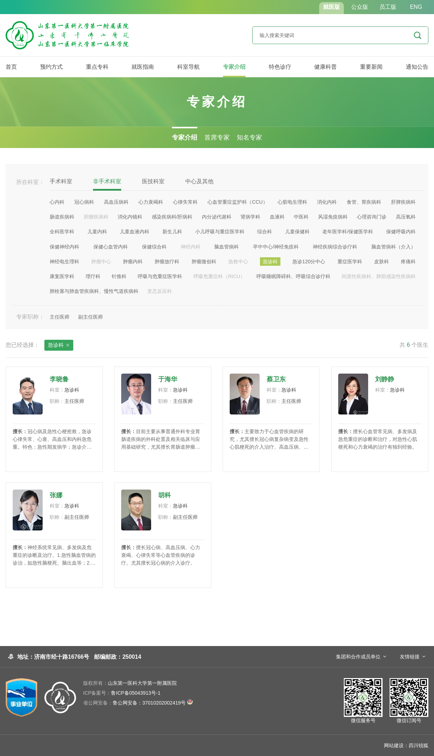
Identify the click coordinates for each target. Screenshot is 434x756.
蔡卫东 (276, 379)
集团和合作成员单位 (358, 656)
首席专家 (217, 137)
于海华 (167, 379)
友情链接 (410, 656)
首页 (11, 67)
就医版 (331, 7)
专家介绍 (234, 67)
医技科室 (153, 181)
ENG (416, 7)
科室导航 (188, 67)
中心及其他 (199, 181)
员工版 (387, 7)
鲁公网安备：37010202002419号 (138, 703)
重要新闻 (371, 67)
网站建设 (394, 745)
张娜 (56, 495)
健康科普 (325, 67)
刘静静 (384, 379)
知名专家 (249, 137)
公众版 (359, 7)
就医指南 (142, 67)
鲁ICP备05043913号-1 (121, 693)
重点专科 (97, 67)
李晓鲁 (59, 379)
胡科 (164, 495)
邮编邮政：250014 (117, 657)
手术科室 (61, 181)
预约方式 (51, 67)
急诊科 (59, 345)
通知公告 (417, 67)
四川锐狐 (418, 745)
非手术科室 (107, 181)
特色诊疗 (280, 67)
